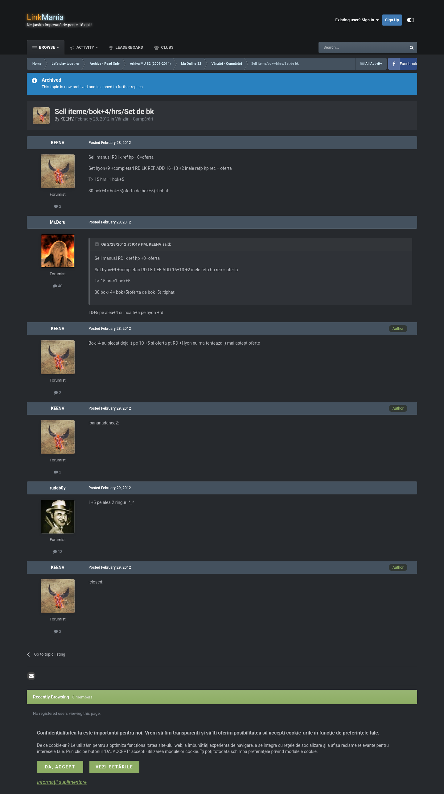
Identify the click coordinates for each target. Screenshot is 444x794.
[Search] (348, 47)
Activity (85, 47)
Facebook (408, 63)
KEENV (66, 119)
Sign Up (392, 20)
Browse (47, 47)
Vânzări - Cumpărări (134, 119)
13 (58, 551)
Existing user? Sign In (357, 20)
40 (58, 286)
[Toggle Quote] (97, 244)
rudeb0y (57, 487)
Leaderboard (128, 47)
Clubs (166, 47)
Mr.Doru (57, 222)
